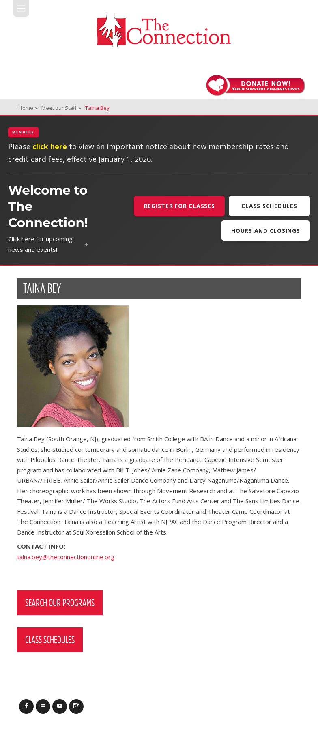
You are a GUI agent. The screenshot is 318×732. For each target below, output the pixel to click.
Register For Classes (179, 206)
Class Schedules (269, 206)
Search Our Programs (60, 602)
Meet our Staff (61, 107)
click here (49, 146)
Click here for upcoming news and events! (48, 244)
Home (28, 107)
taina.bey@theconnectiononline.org (65, 557)
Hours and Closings (265, 230)
